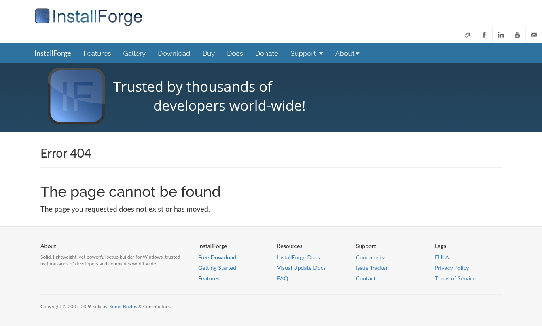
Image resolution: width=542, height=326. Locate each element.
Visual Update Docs (301, 267)
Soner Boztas (123, 306)
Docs (235, 53)
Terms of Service (455, 278)
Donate (266, 53)
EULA (442, 257)
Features (97, 53)
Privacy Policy (452, 267)
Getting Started (217, 267)
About (347, 53)
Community (370, 257)
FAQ (282, 278)
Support (306, 53)
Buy (209, 53)
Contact (366, 278)
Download (174, 53)
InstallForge (52, 52)
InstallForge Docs (298, 257)
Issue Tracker (372, 267)
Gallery (134, 53)
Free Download (217, 257)
